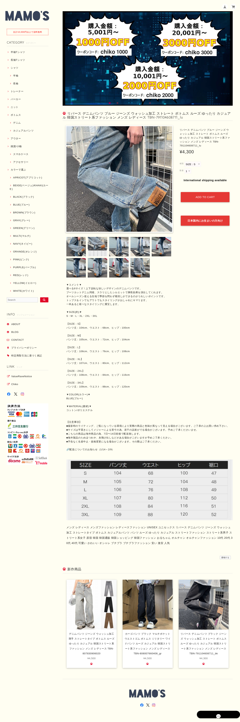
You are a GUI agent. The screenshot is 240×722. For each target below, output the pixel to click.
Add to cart (205, 193)
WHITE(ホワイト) (23, 290)
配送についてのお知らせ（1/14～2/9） (91, 449)
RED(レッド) (20, 275)
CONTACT (17, 339)
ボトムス (16, 115)
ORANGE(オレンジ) (25, 251)
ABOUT (15, 324)
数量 (182, 170)
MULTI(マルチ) (22, 235)
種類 (182, 164)
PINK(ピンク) (21, 259)
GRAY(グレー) (21, 220)
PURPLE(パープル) (24, 267)
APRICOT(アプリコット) (27, 177)
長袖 (15, 83)
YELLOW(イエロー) (24, 283)
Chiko (14, 384)
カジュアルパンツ (23, 130)
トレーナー (17, 91)
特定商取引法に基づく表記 (26, 355)
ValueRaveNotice (21, 376)
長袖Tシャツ (18, 60)
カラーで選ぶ (18, 169)
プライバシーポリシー (24, 347)
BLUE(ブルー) (21, 204)
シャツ (14, 67)
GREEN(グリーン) (24, 228)
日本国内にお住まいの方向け (205, 212)
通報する (225, 558)
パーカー (16, 99)
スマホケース (20, 154)
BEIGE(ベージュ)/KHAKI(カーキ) (28, 187)
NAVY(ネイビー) (22, 243)
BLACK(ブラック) (23, 196)
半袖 (15, 75)
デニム (17, 122)
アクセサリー (20, 162)
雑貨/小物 (16, 146)
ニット (14, 107)
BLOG (15, 332)
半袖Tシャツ (18, 52)
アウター (16, 138)
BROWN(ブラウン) (24, 212)
